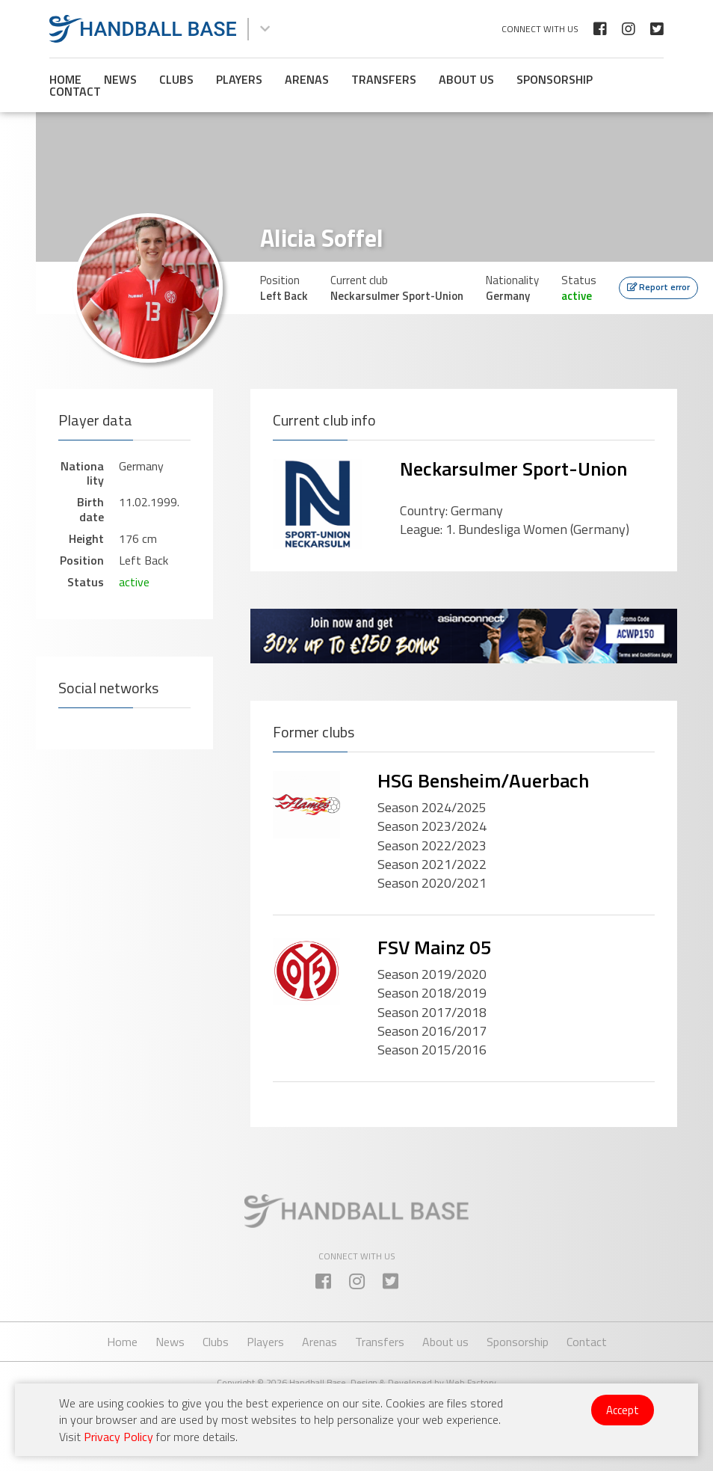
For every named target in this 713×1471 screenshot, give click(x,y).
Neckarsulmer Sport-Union (513, 468)
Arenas (307, 79)
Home (65, 79)
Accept (622, 1410)
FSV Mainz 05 (434, 947)
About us (466, 79)
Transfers (383, 79)
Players (239, 79)
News (120, 79)
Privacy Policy (118, 1437)
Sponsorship (554, 79)
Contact (75, 91)
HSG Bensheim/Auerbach (483, 780)
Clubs (176, 79)
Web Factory (471, 1382)
